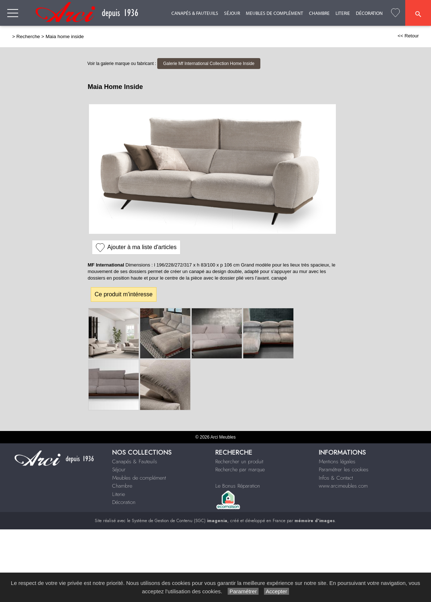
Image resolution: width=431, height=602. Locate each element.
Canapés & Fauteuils (194, 13)
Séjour (232, 13)
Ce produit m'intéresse (124, 294)
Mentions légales (337, 461)
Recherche (28, 36)
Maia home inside (64, 36)
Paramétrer (243, 591)
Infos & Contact (336, 478)
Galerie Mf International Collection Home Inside (208, 63)
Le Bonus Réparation (237, 486)
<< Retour (408, 35)
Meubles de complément (274, 13)
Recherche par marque (240, 469)
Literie (343, 13)
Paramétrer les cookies (344, 469)
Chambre (319, 13)
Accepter (276, 591)
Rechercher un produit (239, 461)
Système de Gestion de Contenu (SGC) (179, 520)
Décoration (369, 13)
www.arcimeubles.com (343, 486)
